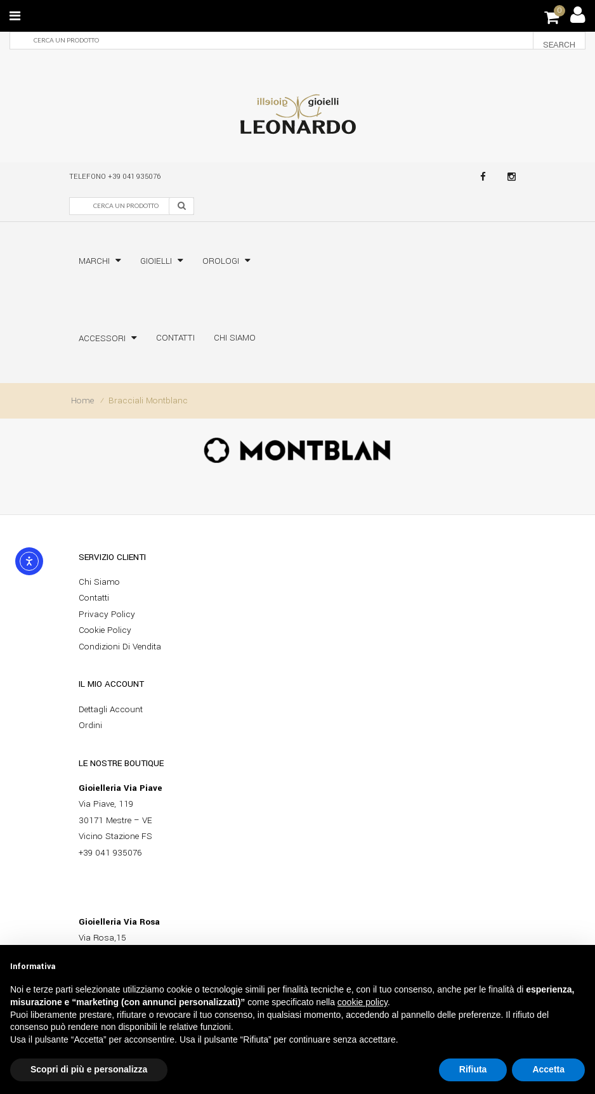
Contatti (175, 338)
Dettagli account (111, 709)
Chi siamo (235, 338)
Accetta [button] (548, 1069)
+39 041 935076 (134, 176)
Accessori (102, 338)
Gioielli (156, 261)
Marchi (94, 261)
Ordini (90, 725)
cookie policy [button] (362, 1002)
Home (82, 400)
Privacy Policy (107, 614)
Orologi (220, 261)
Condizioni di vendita (120, 647)
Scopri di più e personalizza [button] (88, 1069)
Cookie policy (105, 630)
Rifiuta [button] (473, 1069)
